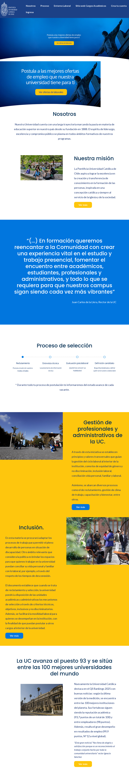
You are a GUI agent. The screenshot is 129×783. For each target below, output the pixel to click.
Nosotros (31, 5)
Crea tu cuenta (119, 5)
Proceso (44, 5)
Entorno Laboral (62, 5)
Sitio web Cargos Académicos (91, 5)
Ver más (83, 204)
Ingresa (30, 12)
